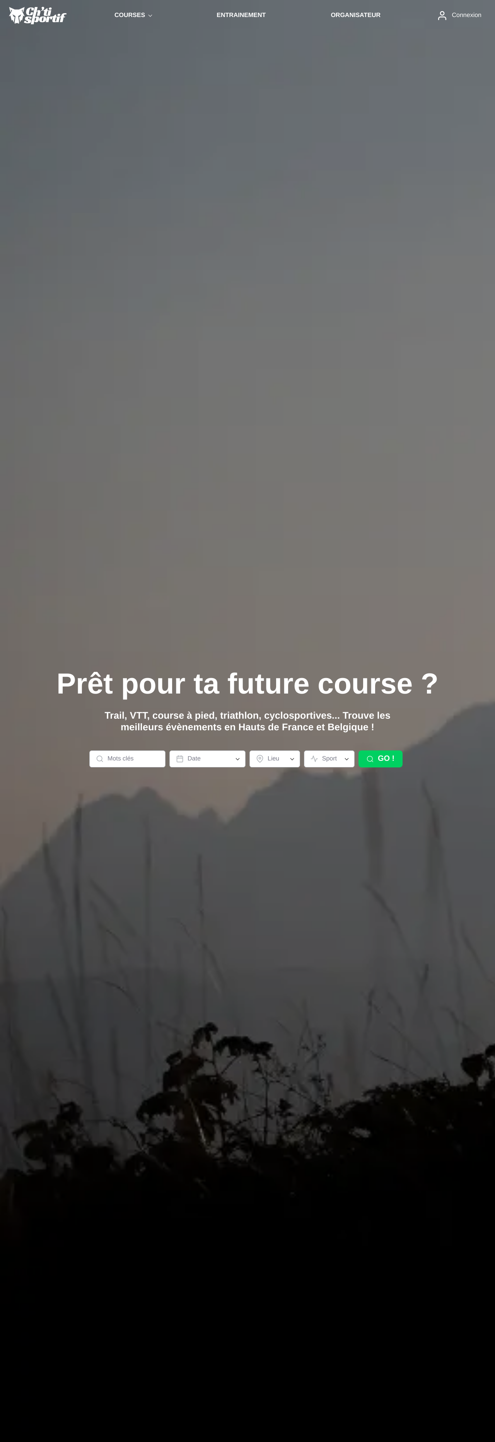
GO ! (380, 758)
